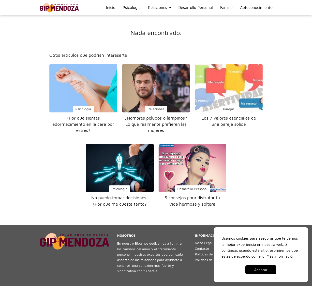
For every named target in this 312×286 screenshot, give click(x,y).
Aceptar (260, 270)
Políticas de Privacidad (212, 260)
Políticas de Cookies (210, 254)
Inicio (110, 7)
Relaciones (157, 7)
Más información (281, 256)
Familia (226, 7)
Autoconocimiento (256, 7)
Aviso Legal (204, 243)
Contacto (202, 248)
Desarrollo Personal (195, 7)
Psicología (132, 7)
